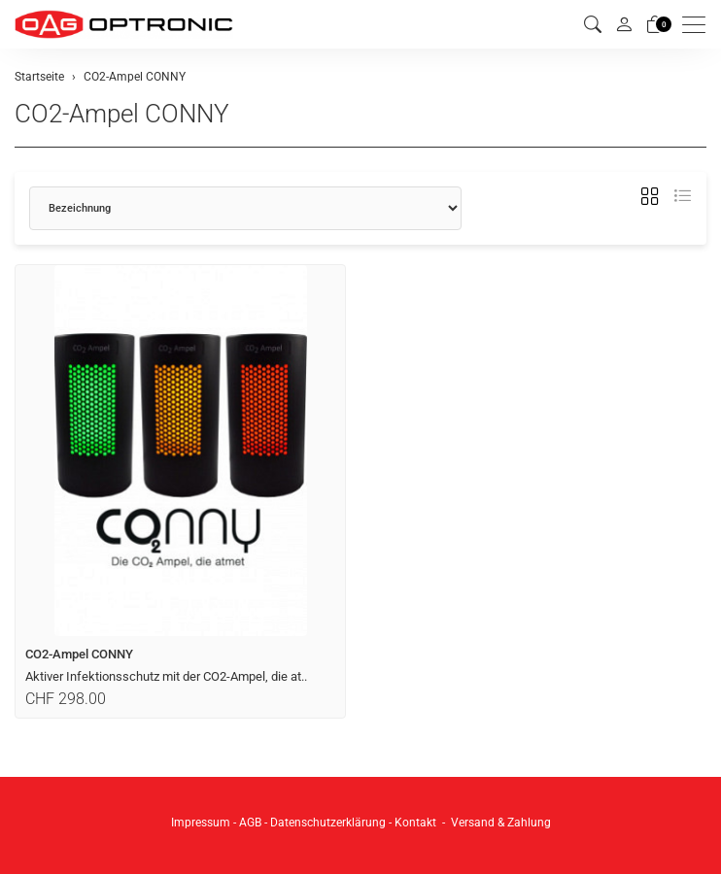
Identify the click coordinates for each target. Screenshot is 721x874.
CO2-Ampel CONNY (122, 113)
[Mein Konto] (623, 24)
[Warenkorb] (655, 25)
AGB (250, 822)
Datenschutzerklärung (328, 822)
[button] (592, 25)
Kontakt (415, 822)
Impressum (200, 822)
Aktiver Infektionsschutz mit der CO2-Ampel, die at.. (166, 676)
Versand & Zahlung (501, 822)
